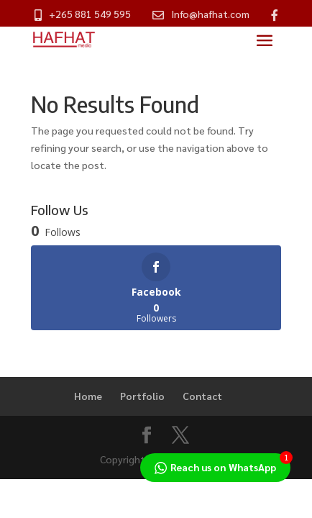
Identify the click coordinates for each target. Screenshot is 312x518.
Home (88, 395)
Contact (202, 395)
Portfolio (142, 395)
